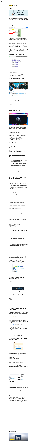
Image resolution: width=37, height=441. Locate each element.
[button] (20, 1)
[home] (3, 1)
